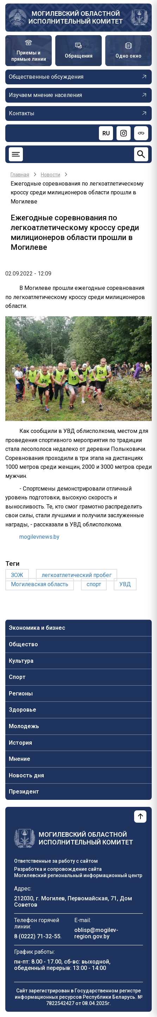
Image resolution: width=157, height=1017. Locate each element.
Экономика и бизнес (37, 627)
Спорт (17, 677)
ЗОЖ (17, 575)
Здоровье (22, 709)
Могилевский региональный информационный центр (78, 875)
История (20, 742)
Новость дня (26, 775)
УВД (125, 584)
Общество (23, 644)
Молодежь (24, 726)
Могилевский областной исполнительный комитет (76, 17)
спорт (94, 584)
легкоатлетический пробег (77, 575)
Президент (24, 791)
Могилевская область (39, 584)
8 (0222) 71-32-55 (37, 936)
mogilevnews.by (39, 536)
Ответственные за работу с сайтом (56, 861)
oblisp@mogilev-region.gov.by (96, 933)
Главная (20, 174)
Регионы (21, 693)
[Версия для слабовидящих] (141, 133)
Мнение (19, 759)
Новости (50, 174)
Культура (21, 661)
